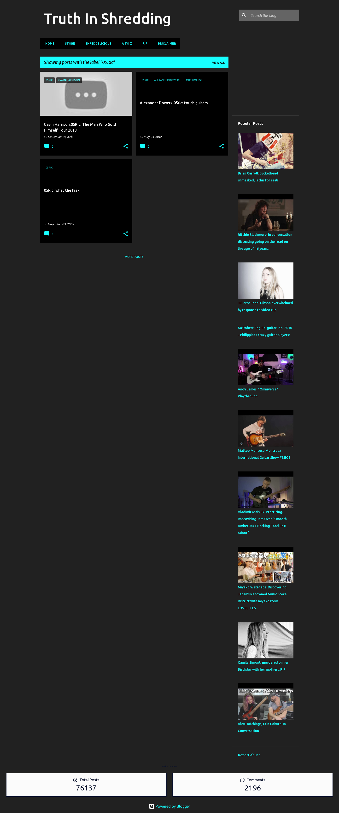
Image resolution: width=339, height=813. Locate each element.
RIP (143, 43)
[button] (126, 146)
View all (218, 62)
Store (69, 43)
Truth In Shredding (107, 18)
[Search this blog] (274, 15)
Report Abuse (249, 755)
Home (48, 43)
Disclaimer (166, 43)
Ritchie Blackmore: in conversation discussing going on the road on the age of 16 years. (265, 241)
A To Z (125, 43)
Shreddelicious (97, 43)
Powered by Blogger (169, 806)
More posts (134, 256)
